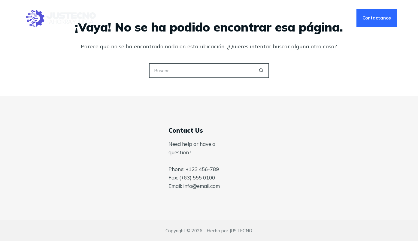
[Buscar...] (201, 70)
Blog (245, 18)
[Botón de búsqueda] (261, 70)
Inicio (135, 18)
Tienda (280, 18)
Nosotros (210, 18)
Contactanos (376, 18)
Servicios (169, 18)
